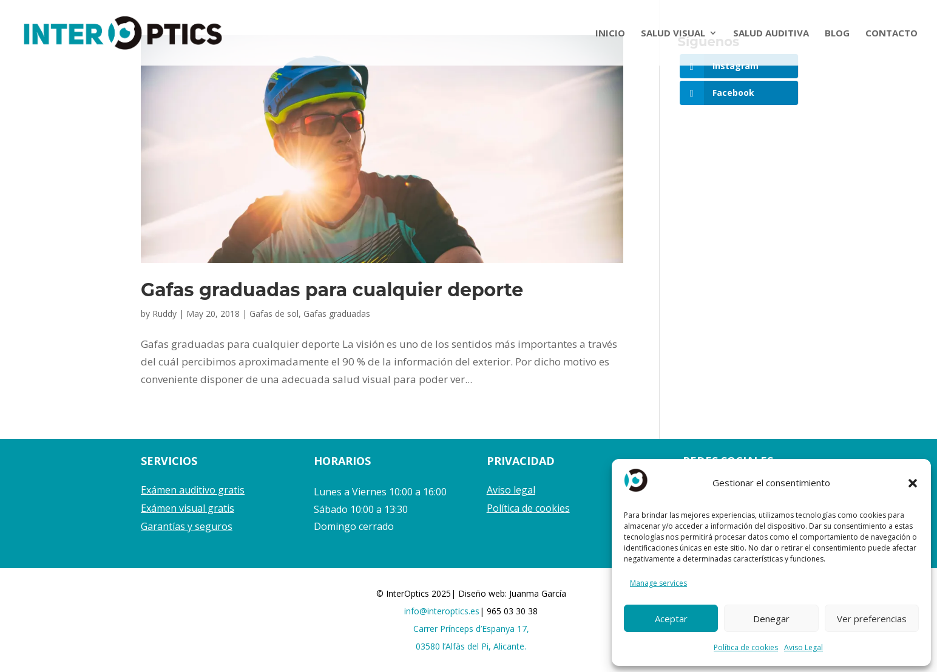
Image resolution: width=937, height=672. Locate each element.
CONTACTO (891, 34)
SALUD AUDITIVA (771, 34)
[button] (913, 483)
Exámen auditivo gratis (193, 490)
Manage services (658, 583)
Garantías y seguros (186, 526)
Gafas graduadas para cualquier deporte (332, 290)
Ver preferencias (872, 619)
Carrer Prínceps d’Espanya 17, (471, 628)
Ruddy (164, 313)
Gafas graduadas (336, 313)
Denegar (771, 619)
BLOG (837, 34)
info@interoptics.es (441, 611)
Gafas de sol (274, 313)
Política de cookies (746, 647)
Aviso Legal (803, 647)
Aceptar (671, 619)
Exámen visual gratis (187, 508)
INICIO (610, 34)
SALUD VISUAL (673, 34)
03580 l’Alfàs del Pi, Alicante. (471, 646)
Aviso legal (511, 490)
